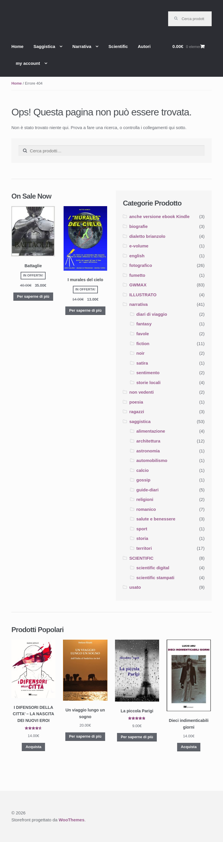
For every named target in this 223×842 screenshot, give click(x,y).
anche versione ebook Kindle (159, 216)
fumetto (137, 275)
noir (140, 353)
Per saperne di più (33, 296)
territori (144, 548)
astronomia (148, 450)
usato (135, 587)
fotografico (140, 265)
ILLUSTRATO (143, 294)
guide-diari (147, 489)
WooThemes (71, 819)
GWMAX (137, 284)
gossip (143, 479)
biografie (138, 226)
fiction (143, 343)
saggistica (139, 421)
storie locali (148, 382)
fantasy (144, 323)
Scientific (118, 46)
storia (142, 538)
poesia (136, 401)
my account (28, 63)
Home (17, 46)
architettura (148, 440)
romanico (146, 509)
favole (142, 333)
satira (142, 363)
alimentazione (150, 431)
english (137, 255)
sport (142, 528)
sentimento (148, 372)
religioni (144, 499)
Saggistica (44, 46)
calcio (142, 470)
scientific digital (152, 567)
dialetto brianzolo (147, 236)
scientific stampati (155, 577)
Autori (144, 46)
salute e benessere (155, 518)
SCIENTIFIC (141, 558)
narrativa (138, 304)
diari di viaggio (151, 314)
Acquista (33, 747)
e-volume (138, 245)
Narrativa (81, 46)
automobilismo (152, 460)
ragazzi (136, 411)
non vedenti (141, 392)
